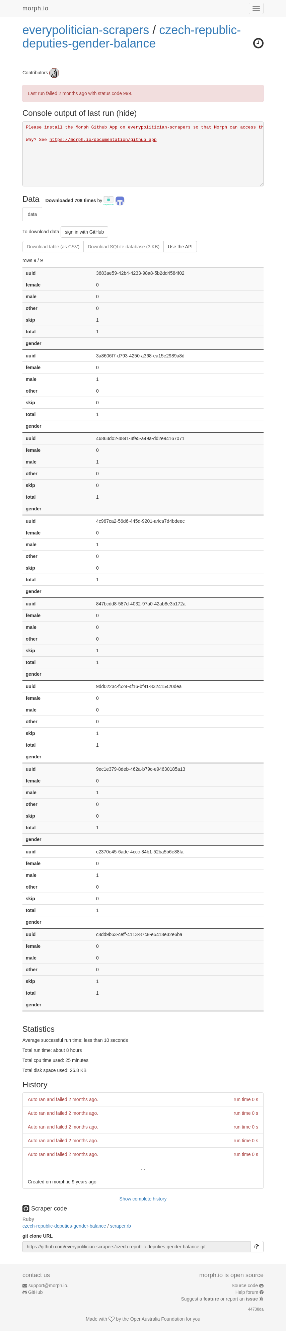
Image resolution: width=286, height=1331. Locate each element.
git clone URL (37, 1236)
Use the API (180, 246)
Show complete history (143, 1198)
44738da (256, 1309)
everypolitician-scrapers (85, 30)
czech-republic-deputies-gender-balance (131, 36)
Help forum (246, 1292)
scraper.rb (120, 1226)
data (32, 214)
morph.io (35, 8)
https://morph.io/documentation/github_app (103, 139)
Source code (245, 1285)
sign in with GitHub (84, 232)
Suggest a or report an (220, 1299)
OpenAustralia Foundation (157, 1319)
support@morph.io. (48, 1285)
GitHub (35, 1292)
